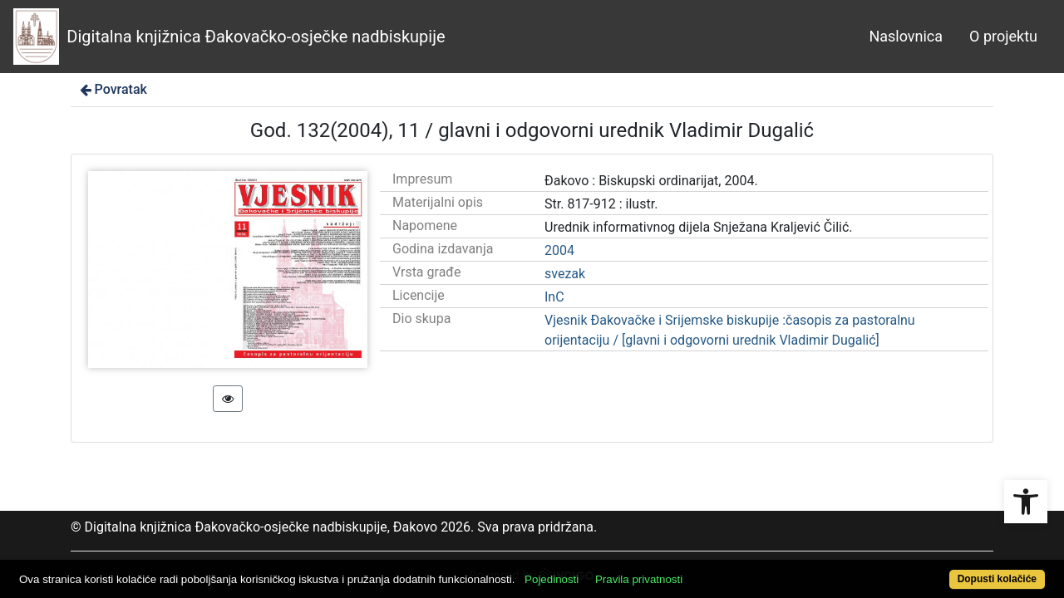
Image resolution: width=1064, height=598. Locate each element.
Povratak (112, 89)
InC (554, 297)
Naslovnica (906, 36)
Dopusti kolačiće (939, 570)
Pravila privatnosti (692, 570)
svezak (564, 274)
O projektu (1003, 36)
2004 (559, 250)
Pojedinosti (605, 570)
